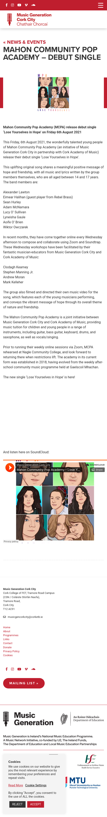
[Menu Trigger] (101, 5)
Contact (7, 643)
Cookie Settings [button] (35, 785)
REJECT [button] (17, 804)
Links (6, 639)
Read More (15, 785)
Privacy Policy (11, 651)
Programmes (10, 635)
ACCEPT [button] (35, 804)
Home (6, 627)
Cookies (8, 655)
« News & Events (24, 42)
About (6, 631)
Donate (7, 647)
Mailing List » (23, 683)
